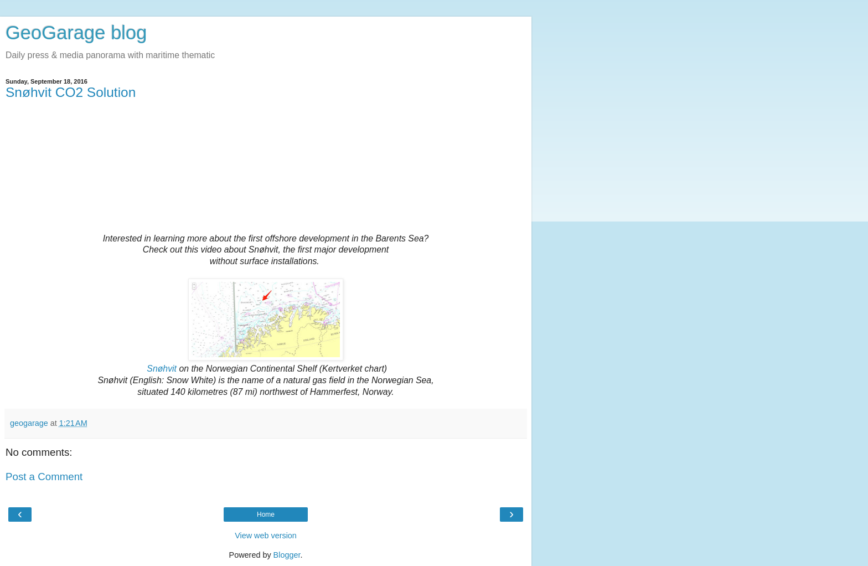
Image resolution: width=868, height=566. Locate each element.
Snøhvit (162, 368)
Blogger (287, 554)
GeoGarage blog (76, 32)
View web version (266, 535)
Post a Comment (44, 476)
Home (266, 514)
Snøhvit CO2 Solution (71, 92)
